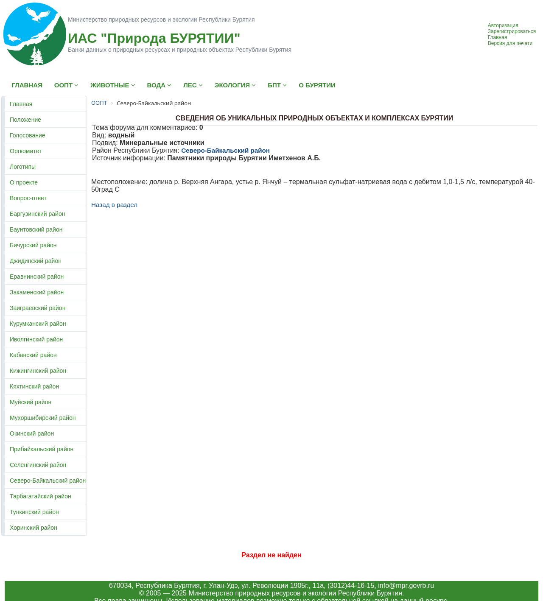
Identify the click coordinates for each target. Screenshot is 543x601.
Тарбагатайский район (40, 496)
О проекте (24, 182)
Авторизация (503, 25)
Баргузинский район (37, 213)
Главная (497, 37)
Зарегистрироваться (512, 31)
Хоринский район (33, 527)
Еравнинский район (37, 276)
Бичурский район (33, 245)
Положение (25, 119)
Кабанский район (33, 355)
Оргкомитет (26, 151)
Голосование (27, 135)
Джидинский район (36, 260)
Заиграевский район (37, 308)
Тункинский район (34, 512)
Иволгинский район (36, 339)
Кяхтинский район (34, 386)
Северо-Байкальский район (48, 480)
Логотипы (23, 166)
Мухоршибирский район (43, 417)
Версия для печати (510, 43)
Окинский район (32, 433)
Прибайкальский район (41, 449)
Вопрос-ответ (28, 198)
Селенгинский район (38, 464)
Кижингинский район (38, 370)
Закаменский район (37, 292)
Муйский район (30, 402)
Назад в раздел (114, 204)
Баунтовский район (36, 229)
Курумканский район (38, 323)
